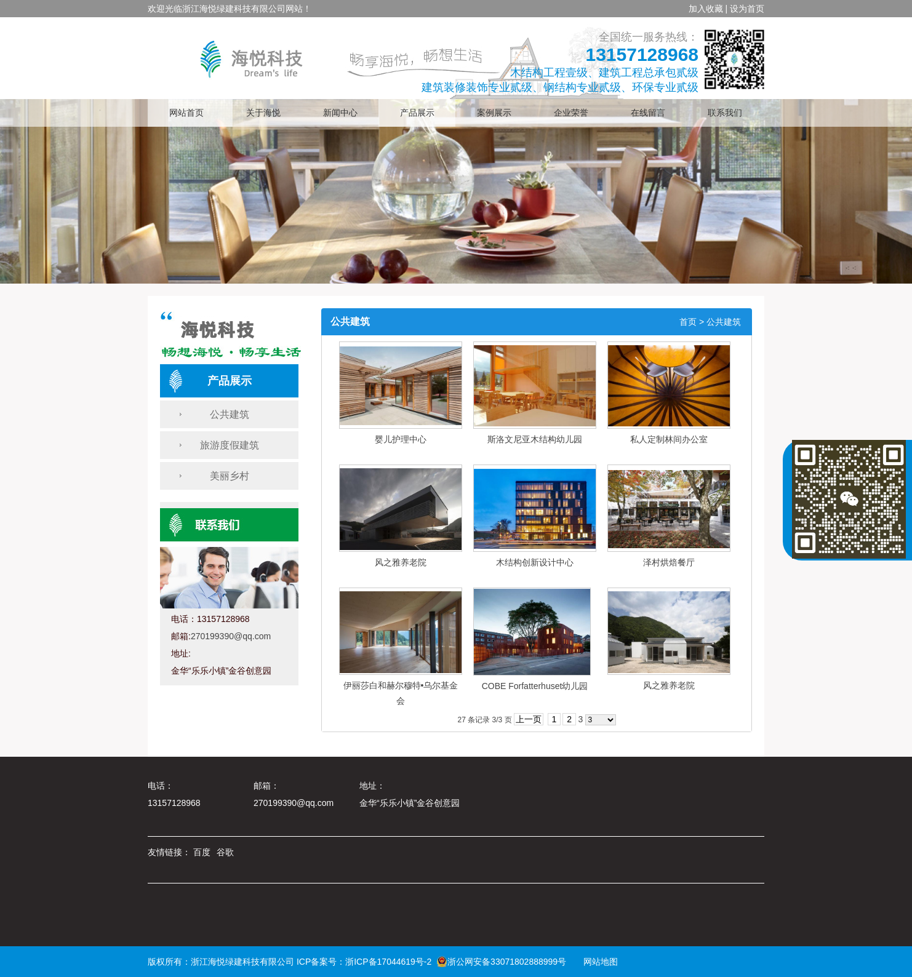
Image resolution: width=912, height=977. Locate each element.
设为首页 (747, 9)
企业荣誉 (571, 113)
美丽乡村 (229, 476)
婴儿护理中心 (400, 439)
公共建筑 (229, 414)
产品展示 (417, 113)
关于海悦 (263, 113)
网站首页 (186, 113)
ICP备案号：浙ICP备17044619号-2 (364, 962)
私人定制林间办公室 (669, 439)
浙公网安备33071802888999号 (501, 961)
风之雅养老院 (400, 562)
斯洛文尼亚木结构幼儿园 (534, 439)
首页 (688, 322)
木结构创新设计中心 (535, 562)
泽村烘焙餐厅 (669, 562)
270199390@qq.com (231, 636)
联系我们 (725, 113)
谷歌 (225, 852)
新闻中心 (340, 113)
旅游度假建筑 (229, 445)
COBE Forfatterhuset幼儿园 (535, 686)
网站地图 (596, 962)
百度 (201, 852)
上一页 (529, 719)
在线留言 (648, 113)
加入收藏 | (708, 9)
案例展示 (494, 113)
